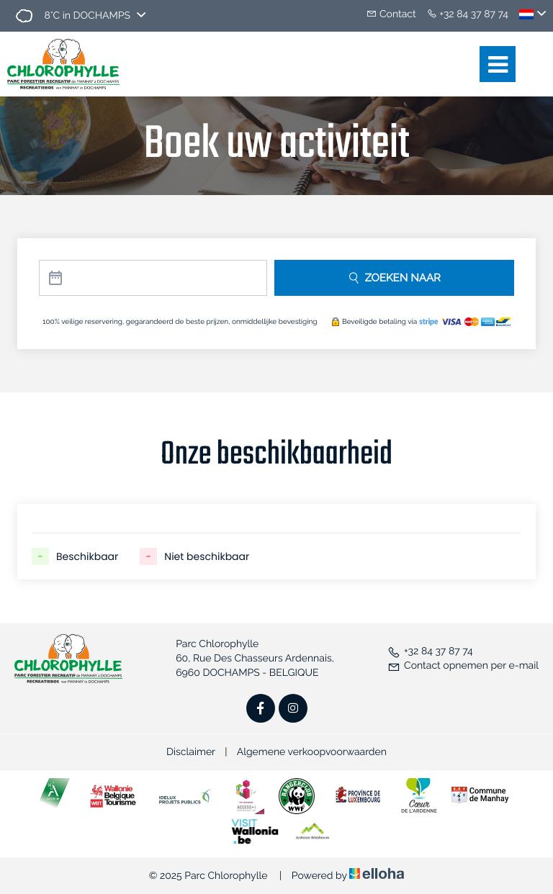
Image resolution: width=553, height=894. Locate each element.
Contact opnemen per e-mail (463, 666)
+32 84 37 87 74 (430, 651)
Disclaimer (190, 752)
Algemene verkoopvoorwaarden (312, 752)
